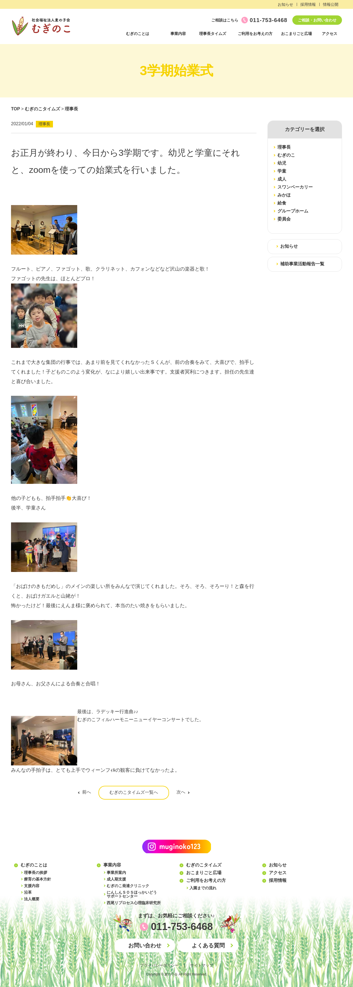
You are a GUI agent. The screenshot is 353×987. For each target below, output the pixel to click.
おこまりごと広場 (296, 33)
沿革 (28, 892)
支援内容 (31, 886)
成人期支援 (116, 879)
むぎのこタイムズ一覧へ (133, 792)
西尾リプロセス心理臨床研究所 (134, 903)
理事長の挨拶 (35, 872)
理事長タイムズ (212, 33)
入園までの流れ (202, 888)
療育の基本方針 (37, 879)
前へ (86, 792)
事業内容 (178, 33)
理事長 (71, 109)
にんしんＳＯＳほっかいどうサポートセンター (132, 894)
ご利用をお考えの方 (255, 33)
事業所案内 (116, 872)
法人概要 (31, 899)
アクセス (329, 33)
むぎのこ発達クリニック (128, 886)
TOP (15, 109)
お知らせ (285, 4)
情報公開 (330, 4)
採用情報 (308, 4)
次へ (180, 792)
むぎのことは (137, 33)
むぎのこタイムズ (42, 109)
